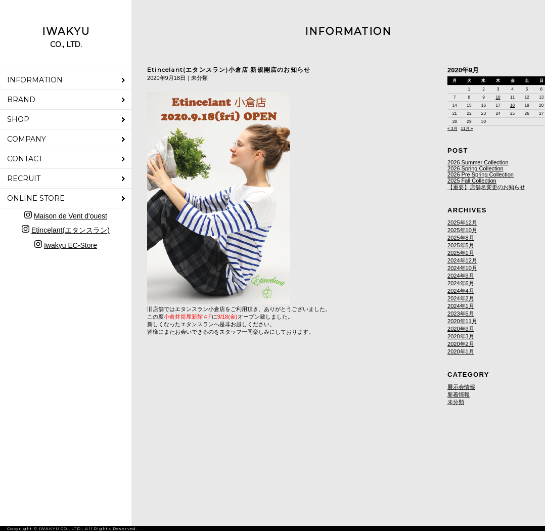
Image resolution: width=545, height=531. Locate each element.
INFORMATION (35, 79)
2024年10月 (462, 268)
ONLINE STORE (36, 198)
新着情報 (458, 394)
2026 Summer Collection (477, 162)
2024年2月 (460, 298)
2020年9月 (460, 329)
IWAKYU (66, 37)
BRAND (21, 99)
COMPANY (26, 139)
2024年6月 (460, 283)
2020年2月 (460, 344)
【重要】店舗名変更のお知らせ (486, 187)
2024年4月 (460, 291)
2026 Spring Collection (475, 168)
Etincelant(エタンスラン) (70, 230)
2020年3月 (460, 336)
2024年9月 (460, 276)
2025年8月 (460, 238)
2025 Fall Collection (471, 181)
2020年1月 (460, 351)
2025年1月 (460, 253)
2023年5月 (460, 314)
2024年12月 (462, 260)
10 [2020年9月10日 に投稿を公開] (497, 97)
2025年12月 (462, 222)
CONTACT (24, 158)
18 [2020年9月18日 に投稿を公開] (512, 105)
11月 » (467, 128)
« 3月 (452, 128)
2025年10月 (462, 230)
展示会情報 (461, 387)
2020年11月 (462, 321)
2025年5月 (460, 245)
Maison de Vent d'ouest (70, 216)
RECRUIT (23, 178)
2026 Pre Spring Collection (480, 174)
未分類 (455, 402)
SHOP (18, 119)
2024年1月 (460, 306)
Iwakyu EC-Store (70, 245)
